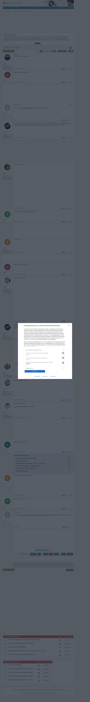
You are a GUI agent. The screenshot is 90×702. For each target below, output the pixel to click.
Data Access (45, 376)
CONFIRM (34, 371)
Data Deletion (37, 376)
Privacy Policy (53, 376)
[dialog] (45, 351)
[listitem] (45, 350)
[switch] (62, 353)
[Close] (69, 325)
